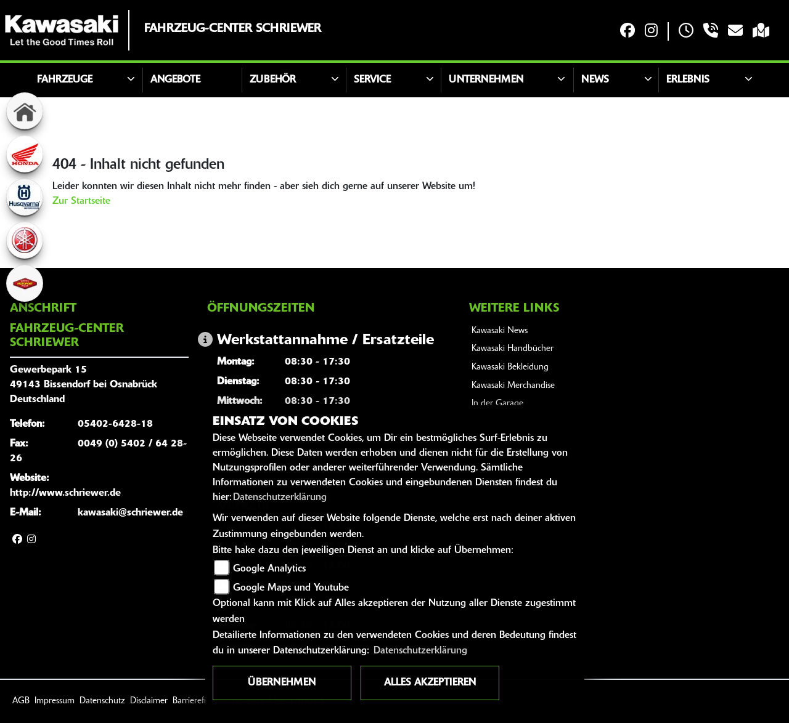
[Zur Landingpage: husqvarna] (24, 197)
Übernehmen (282, 683)
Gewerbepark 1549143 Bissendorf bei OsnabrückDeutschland (83, 385)
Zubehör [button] (273, 80)
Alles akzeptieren (430, 683)
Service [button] (372, 80)
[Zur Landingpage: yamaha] (24, 240)
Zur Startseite (81, 201)
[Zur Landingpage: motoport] (24, 283)
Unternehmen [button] (486, 80)
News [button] (595, 80)
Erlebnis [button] (687, 80)
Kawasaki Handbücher (513, 348)
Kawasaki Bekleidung (510, 367)
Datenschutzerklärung (280, 498)
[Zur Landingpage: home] (24, 110)
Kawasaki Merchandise (513, 385)
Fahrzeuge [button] (64, 80)
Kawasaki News (500, 331)
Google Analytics (269, 569)
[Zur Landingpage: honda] (24, 153)
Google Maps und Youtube (291, 588)
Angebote (175, 80)
